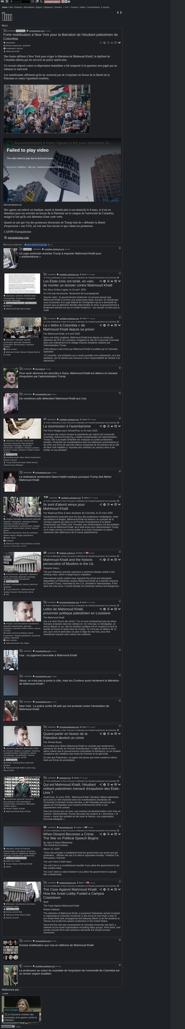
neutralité (19, 340)
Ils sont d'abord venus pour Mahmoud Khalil (64, 506)
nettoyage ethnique (30, 521)
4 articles (27, 249)
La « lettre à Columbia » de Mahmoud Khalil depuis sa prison (68, 327)
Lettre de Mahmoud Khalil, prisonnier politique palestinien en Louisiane (77, 610)
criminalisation (9, 298)
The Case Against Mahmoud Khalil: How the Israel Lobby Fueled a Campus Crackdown (73, 892)
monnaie (7, 630)
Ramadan (17, 518)
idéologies (7, 854)
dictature (28, 447)
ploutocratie (8, 447)
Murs (5, 25)
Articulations (29, 7)
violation (6, 347)
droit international (20, 623)
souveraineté (29, 854)
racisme (6, 452)
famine (28, 527)
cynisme (35, 447)
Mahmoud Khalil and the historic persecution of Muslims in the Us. (68, 561)
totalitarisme (23, 852)
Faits (11, 7)
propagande (30, 298)
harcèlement (27, 518)
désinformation (30, 296)
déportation (10, 43)
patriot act (33, 584)
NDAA (8, 865)
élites (22, 457)
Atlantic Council (12, 916)
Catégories (48, 7)
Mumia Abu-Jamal (25, 591)
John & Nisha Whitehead (16, 857)
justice (37, 449)
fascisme (7, 300)
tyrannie (14, 852)
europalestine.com (36, 31)
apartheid (26, 45)
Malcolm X (16, 589)
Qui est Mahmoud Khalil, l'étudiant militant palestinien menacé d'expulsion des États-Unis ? (81, 787)
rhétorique (7, 523)
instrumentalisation (11, 525)
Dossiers (58, 7)
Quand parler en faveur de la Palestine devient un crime (65, 735)
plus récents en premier (35, 245)
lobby (16, 578)
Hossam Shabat (26, 352)
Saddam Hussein (10, 591)
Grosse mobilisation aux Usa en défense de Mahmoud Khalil (56, 944)
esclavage (18, 445)
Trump (8, 462)
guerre (6, 530)
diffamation (7, 527)
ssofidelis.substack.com (54, 249)
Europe (22, 807)
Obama (15, 863)
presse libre (17, 911)
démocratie (28, 440)
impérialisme (24, 752)
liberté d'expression (14, 45)
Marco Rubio (25, 309)
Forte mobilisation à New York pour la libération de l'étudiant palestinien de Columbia (79, 277)
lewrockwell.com (66, 826)
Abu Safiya (24, 642)
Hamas (9, 306)
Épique (39, 7)
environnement (26, 525)
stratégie (36, 525)
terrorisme (13, 576)
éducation (19, 440)
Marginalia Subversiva (15, 303)
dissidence (20, 298)
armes (6, 576)
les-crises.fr (40, 369)
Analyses (18, 7)
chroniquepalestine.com (69, 602)
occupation (26, 750)
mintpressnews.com (67, 882)
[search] (20, 1)
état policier (21, 850)
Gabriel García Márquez (13, 465)
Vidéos (82, 7)
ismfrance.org (65, 777)
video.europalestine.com (12, 204)
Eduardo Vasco (12, 581)
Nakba (6, 535)
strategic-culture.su (67, 552)
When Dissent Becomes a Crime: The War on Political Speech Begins (70, 835)
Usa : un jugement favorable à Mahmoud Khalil (48, 654)
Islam (8, 584)
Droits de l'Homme (20, 523)
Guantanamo (16, 584)
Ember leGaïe (30, 303)
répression (10, 296)
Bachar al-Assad (33, 543)
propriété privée (12, 457)
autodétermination (10, 752)
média (17, 860)
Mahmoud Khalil (12, 51)
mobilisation (11, 48)
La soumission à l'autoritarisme (67, 426)
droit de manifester (30, 532)
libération (7, 521)
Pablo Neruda (31, 462)
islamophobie (24, 578)
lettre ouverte (11, 349)
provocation (8, 344)
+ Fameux (73, 7)
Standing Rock (19, 761)
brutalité (27, 340)
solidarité (9, 540)
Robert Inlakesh (12, 908)
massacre (30, 344)
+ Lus (65, 7)
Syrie (8, 537)
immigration (16, 521)
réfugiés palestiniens (24, 535)
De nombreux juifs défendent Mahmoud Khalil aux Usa (52, 398)
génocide (17, 342)
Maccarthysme (28, 443)
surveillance (19, 447)
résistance (36, 750)
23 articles (20, 31)
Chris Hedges (11, 454)
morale (14, 449)
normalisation (8, 754)
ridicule (33, 752)
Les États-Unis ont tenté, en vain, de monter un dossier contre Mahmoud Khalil (77, 283)
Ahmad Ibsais (11, 759)
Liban (13, 537)
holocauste (16, 443)
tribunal (20, 48)
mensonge (16, 300)
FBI (7, 594)
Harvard (13, 459)
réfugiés (9, 518)
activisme (19, 296)
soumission (27, 445)
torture (24, 628)
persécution (8, 342)
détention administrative (13, 626)
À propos (105, 7)
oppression (23, 574)
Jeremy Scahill (9, 546)
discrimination (19, 344)
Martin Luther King (27, 767)
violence (31, 754)
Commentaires (93, 7)
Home (4, 7)
